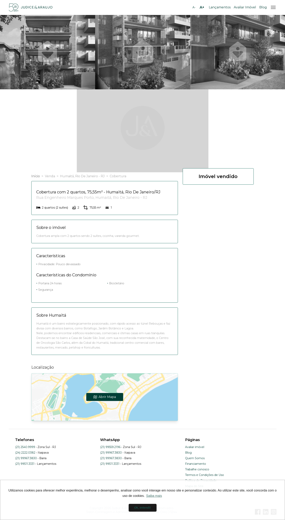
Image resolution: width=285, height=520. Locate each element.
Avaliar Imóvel (245, 7)
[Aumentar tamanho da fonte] (202, 7)
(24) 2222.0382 (25, 452)
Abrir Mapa (104, 397)
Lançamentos (220, 7)
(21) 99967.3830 (26, 458)
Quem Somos (195, 458)
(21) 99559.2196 (110, 447)
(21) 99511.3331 (25, 464)
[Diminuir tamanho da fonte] (194, 7)
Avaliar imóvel (194, 447)
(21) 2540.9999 (25, 447)
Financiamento (195, 464)
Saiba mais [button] (154, 495)
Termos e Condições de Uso (204, 475)
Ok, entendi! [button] (142, 507)
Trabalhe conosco (197, 469)
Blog (263, 7)
